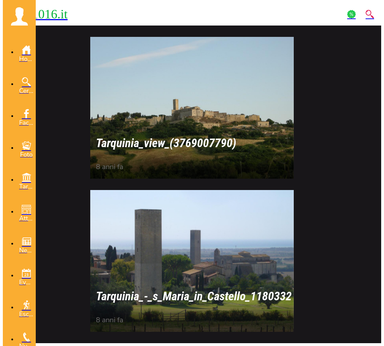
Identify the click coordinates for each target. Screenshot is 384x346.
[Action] (351, 14)
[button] (19, 16)
